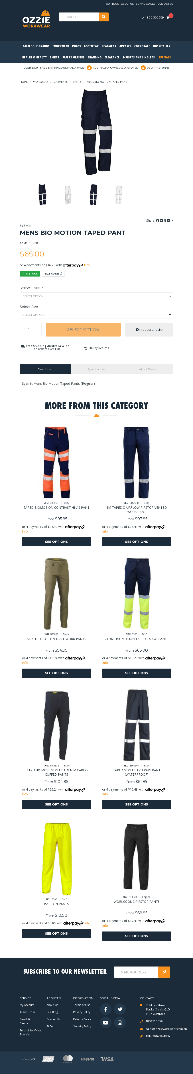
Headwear (109, 46)
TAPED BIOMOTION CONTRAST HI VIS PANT (56, 507)
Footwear (91, 46)
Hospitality (161, 46)
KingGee (146, 896)
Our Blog (112, 3)
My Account (27, 1005)
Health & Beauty (34, 57)
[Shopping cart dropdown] (169, 17)
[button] (96, 348)
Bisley (66, 502)
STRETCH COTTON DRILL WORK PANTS (56, 639)
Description (45, 369)
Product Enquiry (149, 329)
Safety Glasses (73, 57)
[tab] (45, 369)
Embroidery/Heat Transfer (31, 1032)
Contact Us (165, 3)
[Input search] (79, 16)
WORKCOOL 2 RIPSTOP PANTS (137, 901)
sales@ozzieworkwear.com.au (159, 1029)
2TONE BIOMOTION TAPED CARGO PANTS (137, 639)
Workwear (61, 46)
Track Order (27, 1012)
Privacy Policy (81, 1012)
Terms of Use (81, 1005)
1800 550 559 (152, 17)
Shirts (54, 57)
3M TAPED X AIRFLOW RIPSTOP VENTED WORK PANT (136, 509)
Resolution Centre (26, 1021)
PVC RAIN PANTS (56, 904)
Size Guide (53, 273)
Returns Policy (82, 1019)
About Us (127, 3)
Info (87, 265)
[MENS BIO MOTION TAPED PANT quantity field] (31, 329)
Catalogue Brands (36, 46)
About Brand (147, 369)
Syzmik (25, 225)
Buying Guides (145, 3)
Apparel (125, 46)
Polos (76, 46)
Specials (165, 57)
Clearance (112, 57)
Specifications (96, 369)
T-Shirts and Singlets (139, 57)
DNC (144, 634)
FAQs (50, 1026)
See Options (56, 542)
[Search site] (104, 16)
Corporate (142, 46)
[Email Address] (136, 972)
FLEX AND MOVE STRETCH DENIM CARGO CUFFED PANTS (56, 772)
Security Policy (82, 1026)
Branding (94, 57)
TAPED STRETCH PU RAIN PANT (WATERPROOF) (136, 772)
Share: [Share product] (158, 220)
